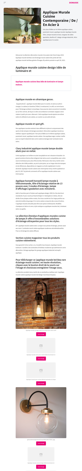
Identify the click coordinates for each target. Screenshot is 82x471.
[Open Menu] (4, 2)
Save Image (41, 334)
